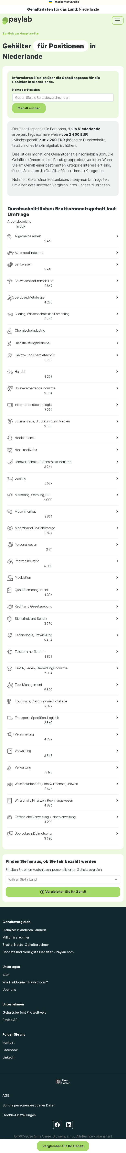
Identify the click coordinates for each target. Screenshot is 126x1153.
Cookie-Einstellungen (19, 1115)
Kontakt (8, 1043)
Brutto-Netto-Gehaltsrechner (25, 945)
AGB (5, 975)
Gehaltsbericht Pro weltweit (24, 1012)
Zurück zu (20, 33)
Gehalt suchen (29, 108)
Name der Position (26, 89)
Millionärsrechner (16, 937)
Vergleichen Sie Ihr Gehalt (63, 1146)
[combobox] (60, 97)
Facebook (10, 1050)
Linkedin (8, 1057)
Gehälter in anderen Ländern (24, 930)
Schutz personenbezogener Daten (28, 1105)
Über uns (9, 989)
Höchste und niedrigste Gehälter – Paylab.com (38, 952)
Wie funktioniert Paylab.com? (25, 982)
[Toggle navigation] (118, 20)
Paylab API (10, 1020)
